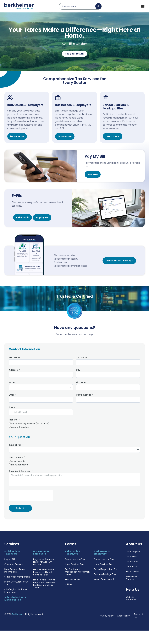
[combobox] (78, 6)
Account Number (20, 427)
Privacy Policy (107, 616)
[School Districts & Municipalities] (106, 98)
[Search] (98, 6)
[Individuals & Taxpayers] (10, 98)
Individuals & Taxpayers (25, 105)
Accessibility (123, 616)
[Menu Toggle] (143, 6)
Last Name (82, 358)
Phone (12, 408)
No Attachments (19, 465)
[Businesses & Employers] (58, 98)
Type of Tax (15, 445)
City (78, 370)
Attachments (16, 458)
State (12, 383)
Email (12, 395)
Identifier (14, 420)
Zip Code (80, 383)
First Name (15, 358)
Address (13, 370)
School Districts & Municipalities (116, 107)
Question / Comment (20, 472)
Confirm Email (83, 395)
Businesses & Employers (73, 105)
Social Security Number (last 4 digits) (30, 424)
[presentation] (31, 496)
